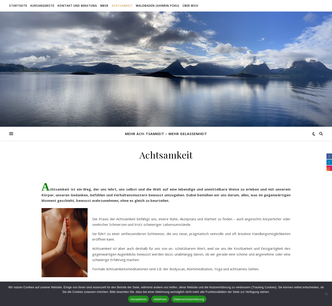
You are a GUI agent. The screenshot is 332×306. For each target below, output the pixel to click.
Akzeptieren (138, 299)
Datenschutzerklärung (189, 299)
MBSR (104, 6)
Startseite (18, 6)
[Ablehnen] (326, 293)
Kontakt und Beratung (77, 6)
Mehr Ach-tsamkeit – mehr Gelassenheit (166, 133)
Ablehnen (160, 299)
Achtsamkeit (122, 6)
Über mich (190, 6)
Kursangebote (42, 6)
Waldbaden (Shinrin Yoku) (157, 6)
